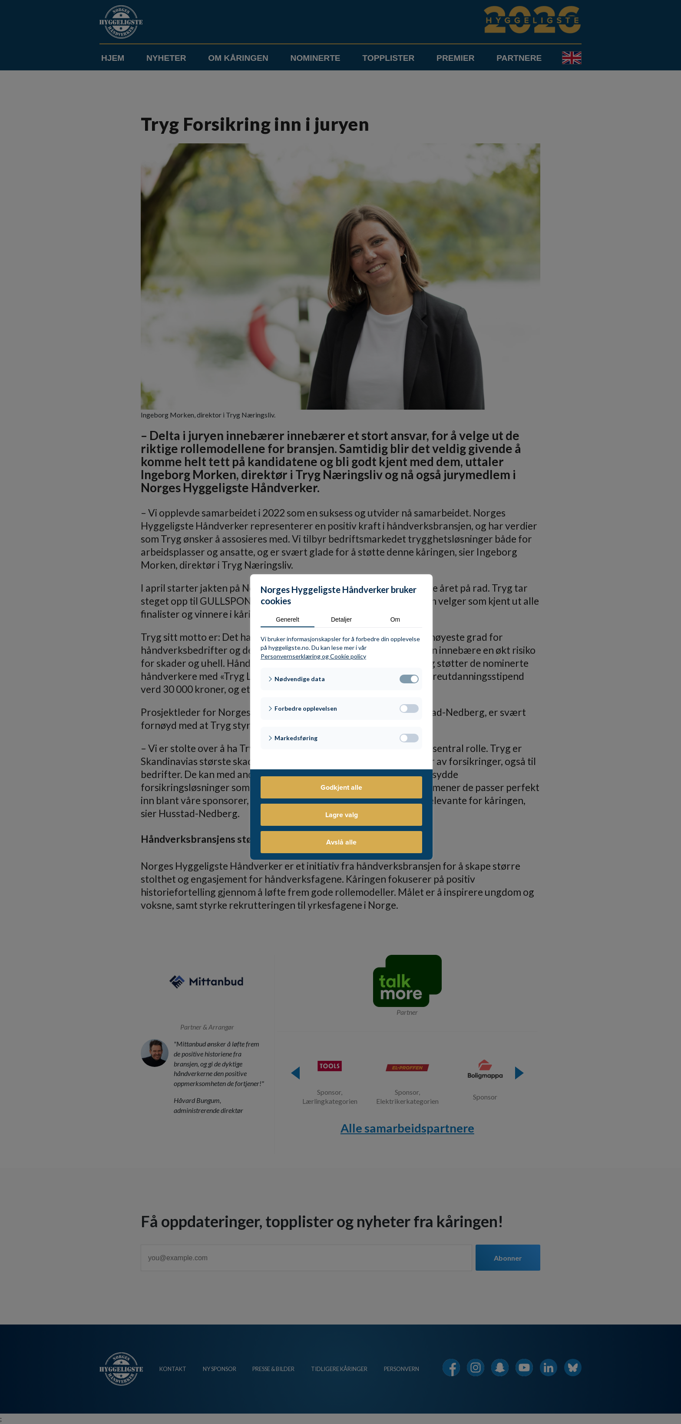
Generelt (287, 619)
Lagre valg (341, 815)
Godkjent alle (341, 787)
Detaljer (341, 619)
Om (395, 619)
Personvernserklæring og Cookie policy (313, 656)
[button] (341, 679)
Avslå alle (341, 842)
